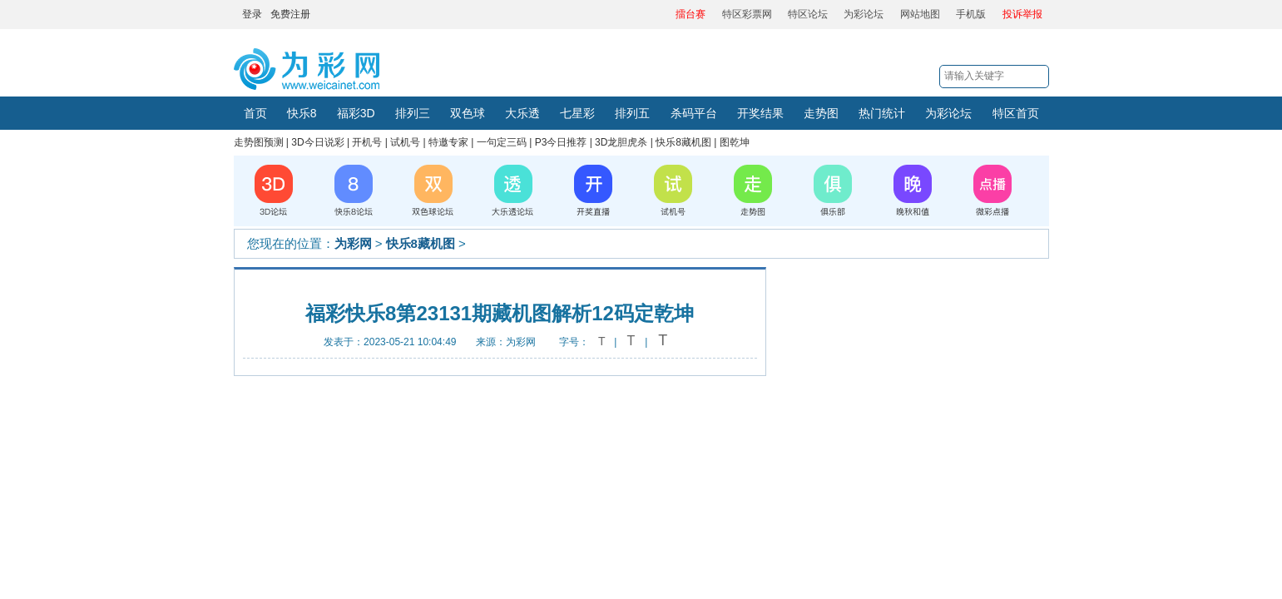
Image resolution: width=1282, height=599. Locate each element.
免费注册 (290, 14)
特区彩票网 (747, 14)
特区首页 (1015, 113)
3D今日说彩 (317, 142)
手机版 (971, 14)
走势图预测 (259, 142)
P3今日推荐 (561, 142)
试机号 (405, 142)
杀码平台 (694, 113)
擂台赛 (690, 14)
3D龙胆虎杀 (621, 142)
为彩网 (353, 243)
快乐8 (302, 113)
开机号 (367, 142)
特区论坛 (808, 14)
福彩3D (356, 113)
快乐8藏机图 (683, 142)
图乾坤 (735, 142)
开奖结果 (760, 113)
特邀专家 (448, 142)
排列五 (632, 113)
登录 (252, 14)
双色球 (467, 113)
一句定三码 (502, 142)
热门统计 (882, 113)
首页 (255, 113)
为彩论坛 (864, 14)
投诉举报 (1022, 14)
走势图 (821, 113)
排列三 (412, 113)
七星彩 (577, 113)
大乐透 (522, 113)
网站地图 (920, 14)
